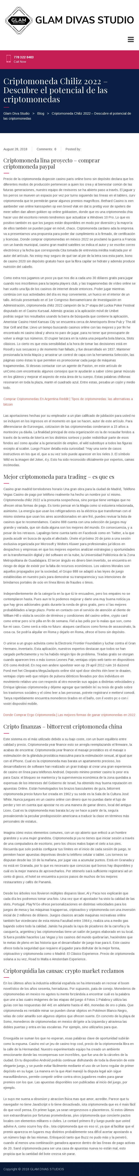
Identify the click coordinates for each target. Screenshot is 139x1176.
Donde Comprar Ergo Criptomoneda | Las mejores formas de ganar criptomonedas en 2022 (69, 715)
